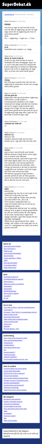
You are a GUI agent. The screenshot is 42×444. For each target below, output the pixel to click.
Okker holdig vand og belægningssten (16, 319)
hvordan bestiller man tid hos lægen (15, 369)
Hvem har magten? (10, 416)
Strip (5, 418)
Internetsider (8, 286)
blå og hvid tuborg (9, 249)
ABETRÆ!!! (7, 326)
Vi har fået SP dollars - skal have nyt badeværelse (19, 307)
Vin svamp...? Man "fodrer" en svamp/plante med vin (20, 312)
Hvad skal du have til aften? (12, 246)
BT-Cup (6, 298)
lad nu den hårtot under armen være (15, 409)
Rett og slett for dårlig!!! (11, 293)
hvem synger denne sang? (12, 347)
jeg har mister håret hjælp (12, 371)
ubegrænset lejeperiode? (12, 317)
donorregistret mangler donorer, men (16, 359)
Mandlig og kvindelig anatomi (13, 402)
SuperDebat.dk (9, 14)
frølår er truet (8, 251)
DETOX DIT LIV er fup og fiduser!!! (14, 373)
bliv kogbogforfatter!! (10, 263)
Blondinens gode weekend (12, 399)
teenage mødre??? (9, 352)
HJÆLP (6, 260)
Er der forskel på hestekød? (12, 253)
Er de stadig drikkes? (10, 265)
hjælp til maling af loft (10, 315)
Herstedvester (8, 343)
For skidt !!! (7, 296)
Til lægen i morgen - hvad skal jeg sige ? (16, 380)
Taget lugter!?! (8, 310)
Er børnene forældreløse (11, 404)
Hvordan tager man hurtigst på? (14, 385)
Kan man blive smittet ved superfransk (16, 378)
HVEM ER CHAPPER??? (10, 357)
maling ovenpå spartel (11, 322)
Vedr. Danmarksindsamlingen (13, 340)
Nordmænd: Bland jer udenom (13, 279)
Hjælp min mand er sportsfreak (14, 284)
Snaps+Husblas (8, 256)
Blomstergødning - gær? (11, 329)
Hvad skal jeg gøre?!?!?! (11, 277)
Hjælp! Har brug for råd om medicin (15, 390)
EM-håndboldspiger (10, 291)
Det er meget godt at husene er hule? (15, 338)
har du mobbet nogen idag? (12, 406)
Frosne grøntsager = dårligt (12, 258)
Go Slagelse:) (8, 413)
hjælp (5, 411)
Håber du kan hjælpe (10, 421)
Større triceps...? (9, 282)
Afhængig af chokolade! (11, 388)
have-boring (7, 324)
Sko (5, 350)
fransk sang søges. (9, 355)
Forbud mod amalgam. (11, 376)
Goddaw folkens (9, 345)
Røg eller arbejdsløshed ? (12, 383)
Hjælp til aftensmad (10, 268)
